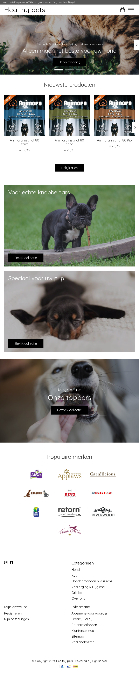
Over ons (78, 598)
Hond (75, 570)
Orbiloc (77, 593)
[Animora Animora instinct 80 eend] (69, 115)
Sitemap (77, 636)
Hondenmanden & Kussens (91, 581)
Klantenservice (82, 631)
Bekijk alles (69, 168)
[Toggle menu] (131, 10)
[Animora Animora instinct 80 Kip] (114, 115)
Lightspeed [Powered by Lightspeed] (99, 660)
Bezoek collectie (69, 410)
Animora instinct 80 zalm (24, 142)
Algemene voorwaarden (89, 613)
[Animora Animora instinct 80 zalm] (24, 115)
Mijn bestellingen (16, 619)
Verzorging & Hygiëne (88, 587)
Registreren (13, 613)
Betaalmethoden (84, 625)
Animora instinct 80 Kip (114, 140)
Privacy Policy (81, 619)
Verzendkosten (83, 642)
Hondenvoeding (69, 62)
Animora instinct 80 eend (69, 142)
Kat (74, 575)
